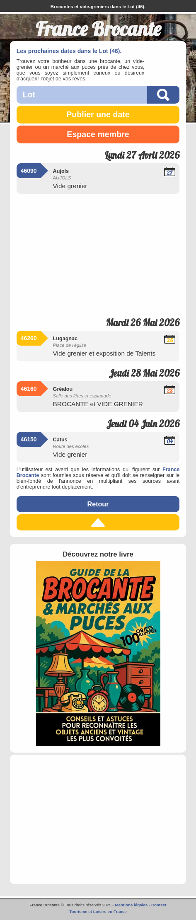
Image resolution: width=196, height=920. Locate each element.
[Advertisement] (98, 253)
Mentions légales (131, 905)
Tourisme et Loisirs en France (98, 911)
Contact (158, 905)
